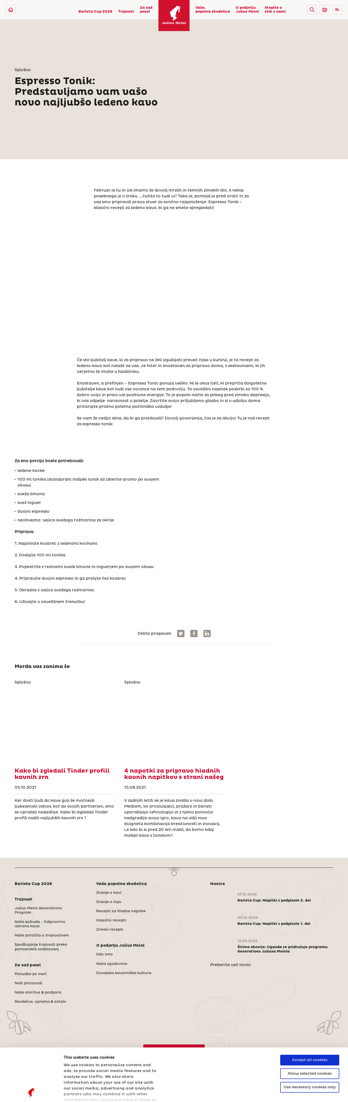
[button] (312, 10)
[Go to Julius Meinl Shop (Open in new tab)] (325, 10)
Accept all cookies (309, 1010)
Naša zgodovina (111, 964)
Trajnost (126, 11)
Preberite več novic (230, 965)
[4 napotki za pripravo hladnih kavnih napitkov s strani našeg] (174, 724)
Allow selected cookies (310, 1024)
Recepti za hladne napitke (121, 911)
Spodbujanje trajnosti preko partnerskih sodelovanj (41, 947)
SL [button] (337, 10)
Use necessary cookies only (310, 1037)
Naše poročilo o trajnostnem (42, 935)
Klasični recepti (111, 920)
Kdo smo (104, 954)
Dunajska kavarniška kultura (123, 973)
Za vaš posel (146, 10)
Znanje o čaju (108, 902)
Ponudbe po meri (31, 974)
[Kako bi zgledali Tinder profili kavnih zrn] (64, 724)
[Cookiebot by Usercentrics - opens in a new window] (31, 1092)
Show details (76, 1092)
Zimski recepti (109, 929)
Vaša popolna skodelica (212, 10)
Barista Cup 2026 (95, 11)
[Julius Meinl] (11, 10)
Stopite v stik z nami (275, 10)
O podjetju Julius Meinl (247, 10)
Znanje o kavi (109, 893)
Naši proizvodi (28, 983)
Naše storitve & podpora (38, 992)
